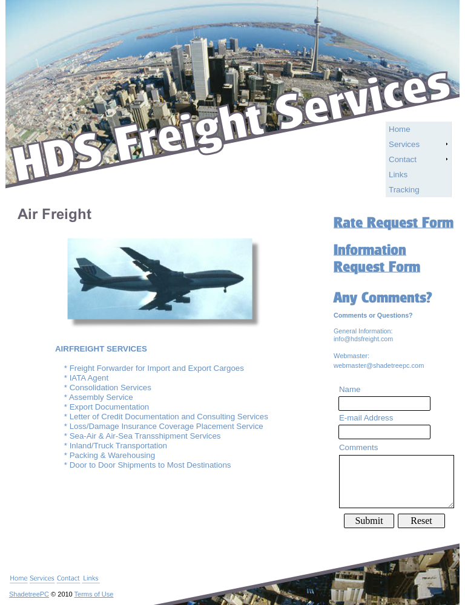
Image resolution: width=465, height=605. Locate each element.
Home (400, 129)
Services (404, 144)
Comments (358, 447)
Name (349, 389)
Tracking (404, 189)
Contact (403, 159)
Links (398, 174)
